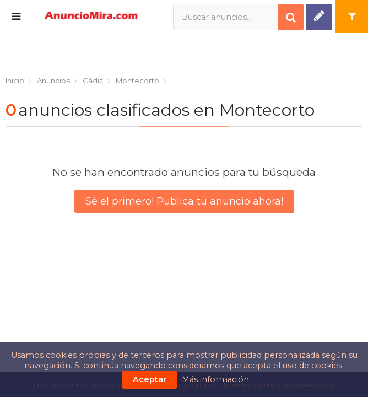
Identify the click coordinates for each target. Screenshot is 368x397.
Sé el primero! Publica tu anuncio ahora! (184, 201)
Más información (215, 379)
